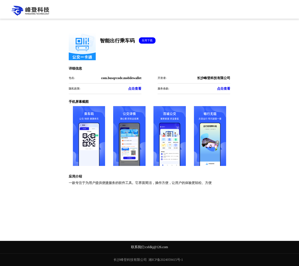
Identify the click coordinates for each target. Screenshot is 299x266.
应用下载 (147, 40)
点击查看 (134, 88)
